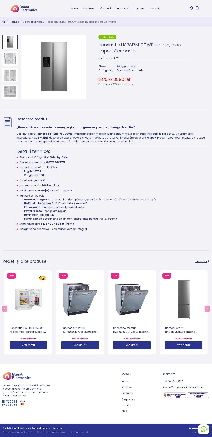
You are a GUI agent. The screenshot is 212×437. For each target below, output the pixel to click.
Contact (154, 8)
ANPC (125, 411)
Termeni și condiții (79, 432)
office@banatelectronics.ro (186, 387)
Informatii (127, 393)
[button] (4, 309)
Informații (105, 8)
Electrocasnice (32, 22)
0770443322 (175, 381)
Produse (88, 8)
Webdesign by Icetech (200, 433)
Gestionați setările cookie (51, 432)
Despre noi (122, 8)
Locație (139, 8)
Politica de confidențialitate (17, 432)
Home (74, 8)
